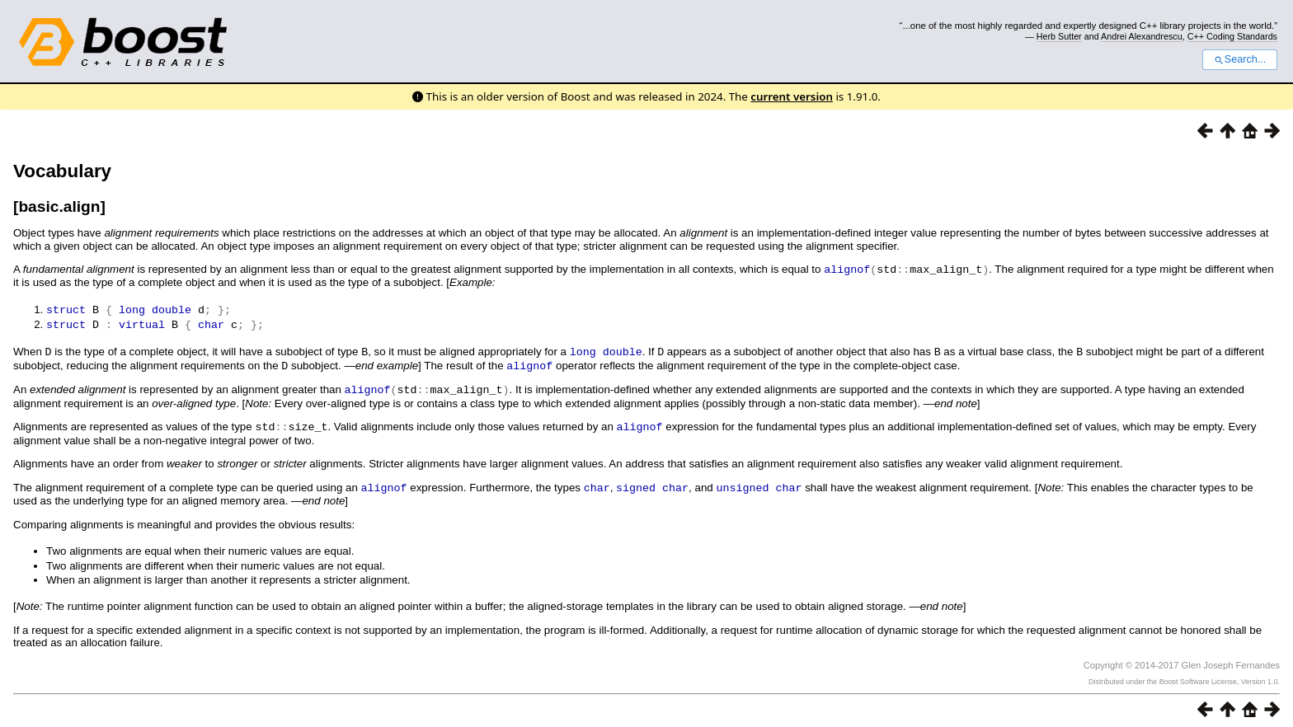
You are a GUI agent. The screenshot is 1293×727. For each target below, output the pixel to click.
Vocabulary (62, 171)
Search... (1240, 59)
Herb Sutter (1059, 36)
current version (791, 96)
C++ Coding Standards (1232, 36)
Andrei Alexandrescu (1142, 36)
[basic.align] (59, 206)
